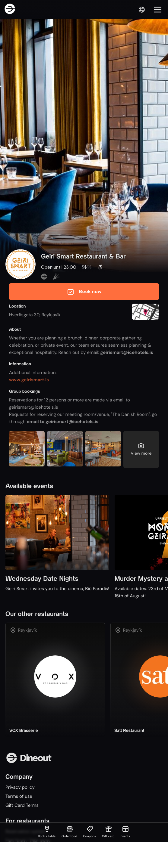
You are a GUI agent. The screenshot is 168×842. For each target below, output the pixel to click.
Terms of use (18, 796)
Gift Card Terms (22, 805)
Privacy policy (20, 787)
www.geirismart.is (29, 380)
